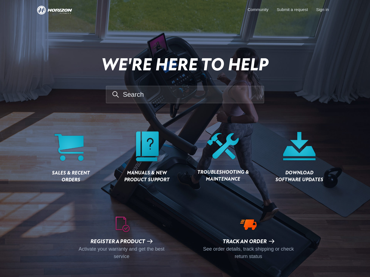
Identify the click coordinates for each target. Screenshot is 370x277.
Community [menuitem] (258, 9)
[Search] (185, 94)
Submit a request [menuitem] (292, 9)
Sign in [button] (322, 9)
